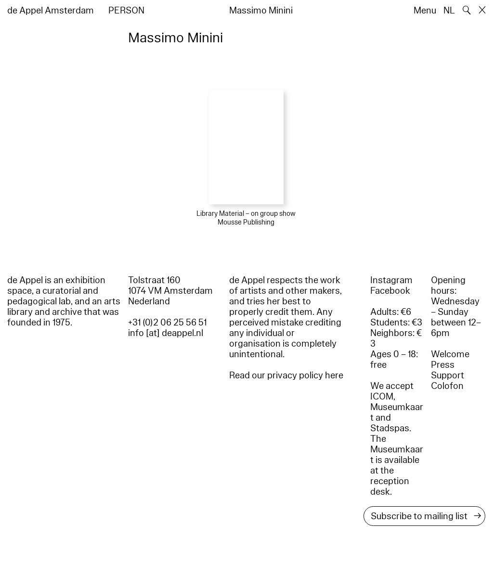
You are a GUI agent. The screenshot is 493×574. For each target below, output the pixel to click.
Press (442, 365)
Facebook (390, 291)
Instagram (391, 280)
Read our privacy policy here (286, 375)
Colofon (447, 386)
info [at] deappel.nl (165, 333)
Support (447, 375)
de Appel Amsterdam (50, 10)
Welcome (450, 354)
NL (449, 10)
